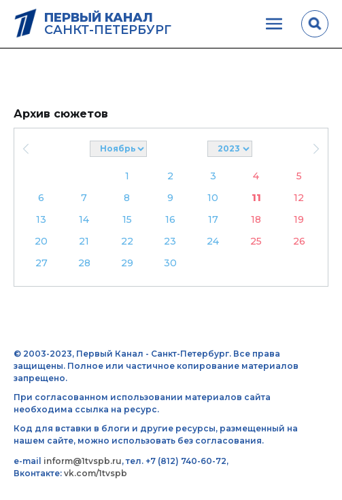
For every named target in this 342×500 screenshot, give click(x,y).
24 (213, 241)
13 (41, 219)
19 (299, 219)
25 (256, 241)
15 (127, 219)
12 (299, 198)
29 (127, 263)
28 (84, 263)
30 (170, 263)
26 (299, 241)
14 (84, 219)
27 (41, 263)
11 (256, 198)
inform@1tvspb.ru (83, 461)
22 (127, 241)
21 (84, 241)
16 (170, 219)
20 (41, 241)
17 (213, 219)
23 (170, 241)
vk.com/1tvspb (95, 473)
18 (256, 219)
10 (212, 198)
